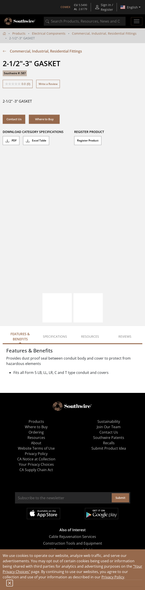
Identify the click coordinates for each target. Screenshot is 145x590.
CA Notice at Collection (36, 459)
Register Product (88, 140)
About (36, 442)
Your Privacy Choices (36, 464)
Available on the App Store (43, 513)
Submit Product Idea (108, 448)
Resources (36, 437)
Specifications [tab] (55, 336)
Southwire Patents (108, 437)
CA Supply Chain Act (36, 469)
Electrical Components (48, 33)
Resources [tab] (90, 336)
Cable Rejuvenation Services (72, 536)
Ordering (36, 432)
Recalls (109, 442)
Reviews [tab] (124, 336)
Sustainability (108, 421)
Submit (120, 498)
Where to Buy (44, 119)
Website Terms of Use (36, 448)
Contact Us (13, 119)
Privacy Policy (112, 577)
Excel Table (36, 141)
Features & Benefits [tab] (20, 336)
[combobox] (85, 21)
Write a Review (48, 84)
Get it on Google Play (101, 513)
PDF (11, 141)
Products (18, 33)
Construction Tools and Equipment (72, 543)
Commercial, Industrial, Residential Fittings (104, 33)
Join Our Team (109, 426)
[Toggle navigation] (136, 21)
